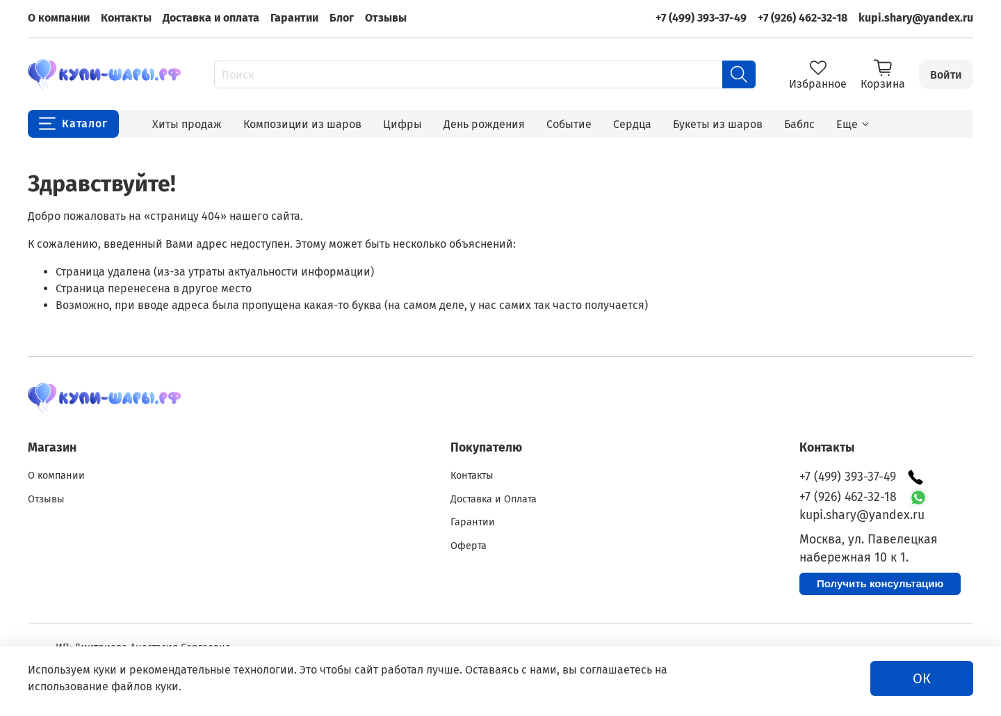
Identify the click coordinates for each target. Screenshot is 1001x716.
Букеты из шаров (718, 124)
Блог (341, 17)
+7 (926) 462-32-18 (802, 17)
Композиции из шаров (302, 124)
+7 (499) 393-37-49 (701, 17)
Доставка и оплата (211, 17)
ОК (922, 678)
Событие (569, 124)
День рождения (484, 124)
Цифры (402, 124)
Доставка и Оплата (493, 499)
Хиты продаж (187, 124)
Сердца (632, 124)
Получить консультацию (880, 583)
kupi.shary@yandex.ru (915, 17)
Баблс (799, 124)
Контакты (126, 17)
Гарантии (294, 17)
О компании (59, 17)
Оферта (468, 546)
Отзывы (386, 17)
